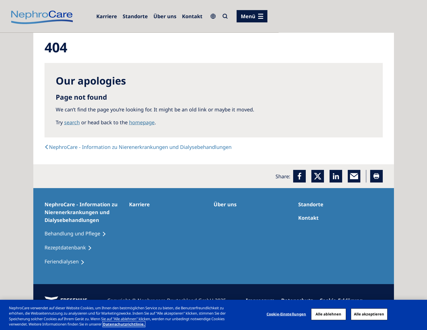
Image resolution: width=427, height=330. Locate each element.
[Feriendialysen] (67, 262)
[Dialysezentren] (135, 16)
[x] (317, 176)
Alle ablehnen (329, 314)
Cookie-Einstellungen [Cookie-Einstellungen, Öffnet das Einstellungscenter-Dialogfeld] (286, 314)
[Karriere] (107, 16)
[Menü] (252, 16)
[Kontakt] (192, 16)
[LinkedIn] (336, 176)
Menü (248, 16)
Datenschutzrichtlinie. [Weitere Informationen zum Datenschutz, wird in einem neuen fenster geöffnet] (124, 324)
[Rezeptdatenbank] (71, 248)
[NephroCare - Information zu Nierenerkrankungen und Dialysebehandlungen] (87, 212)
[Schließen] (418, 314)
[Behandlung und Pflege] (78, 234)
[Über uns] (165, 16)
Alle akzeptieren (369, 314)
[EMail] (354, 176)
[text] (138, 147)
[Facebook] (299, 176)
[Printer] (376, 176)
